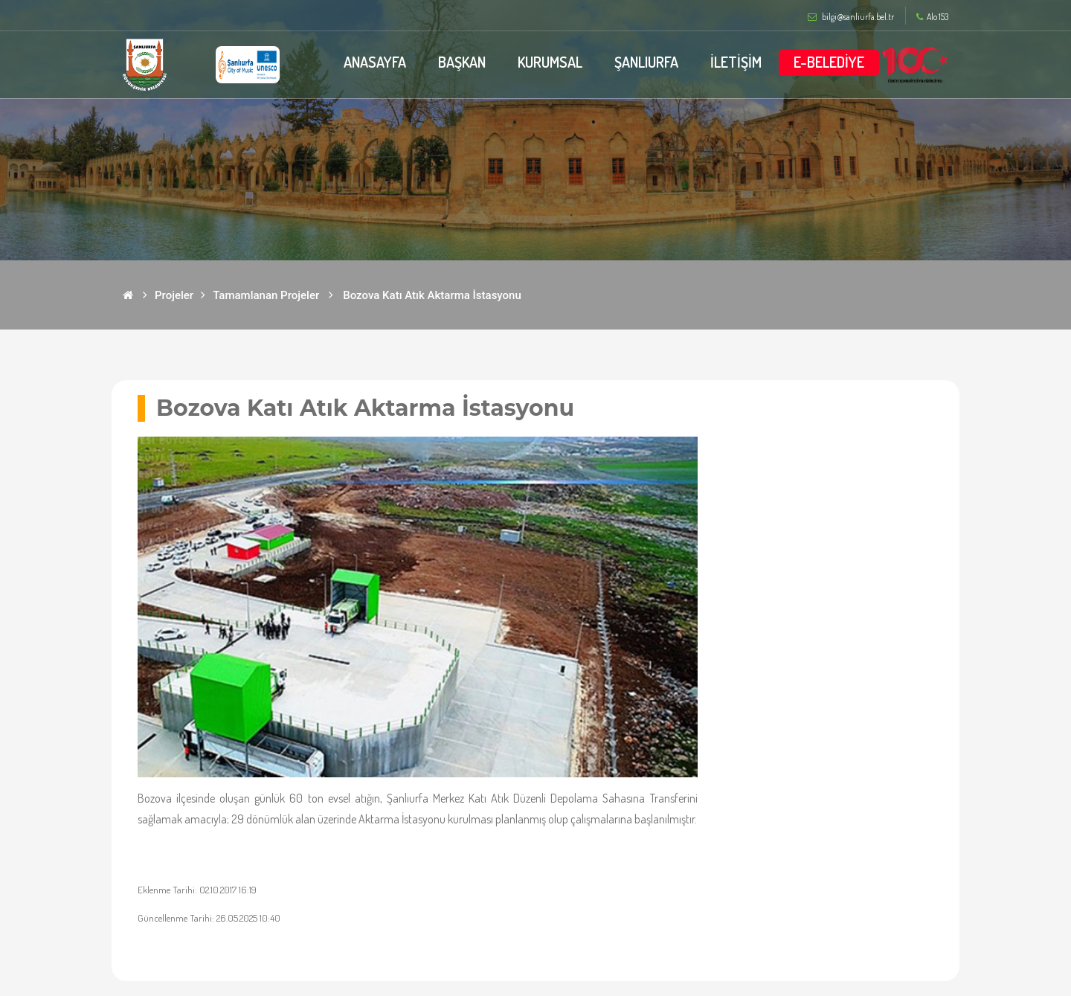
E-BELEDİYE (829, 61)
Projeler (174, 295)
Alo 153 (932, 17)
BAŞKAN (461, 61)
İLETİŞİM (736, 61)
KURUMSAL (549, 61)
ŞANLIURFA (646, 61)
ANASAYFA (373, 61)
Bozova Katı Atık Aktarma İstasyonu (432, 295)
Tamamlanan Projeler (266, 295)
